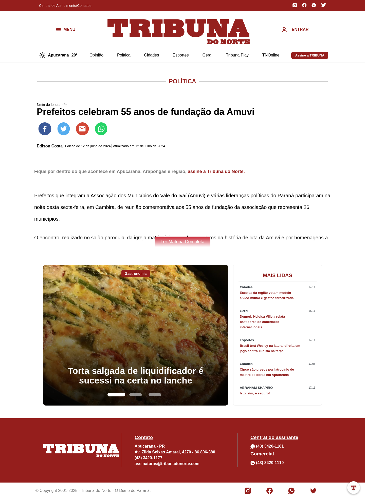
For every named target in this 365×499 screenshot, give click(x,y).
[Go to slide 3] (155, 394)
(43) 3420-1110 (270, 462)
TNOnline (271, 55)
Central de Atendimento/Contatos (65, 6)
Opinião (96, 55)
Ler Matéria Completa (182, 241)
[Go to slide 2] (135, 394)
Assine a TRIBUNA (309, 55)
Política (123, 55)
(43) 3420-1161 (270, 446)
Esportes (181, 55)
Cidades (151, 55)
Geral (207, 55)
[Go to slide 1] (116, 394)
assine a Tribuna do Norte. (216, 171)
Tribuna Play (237, 55)
